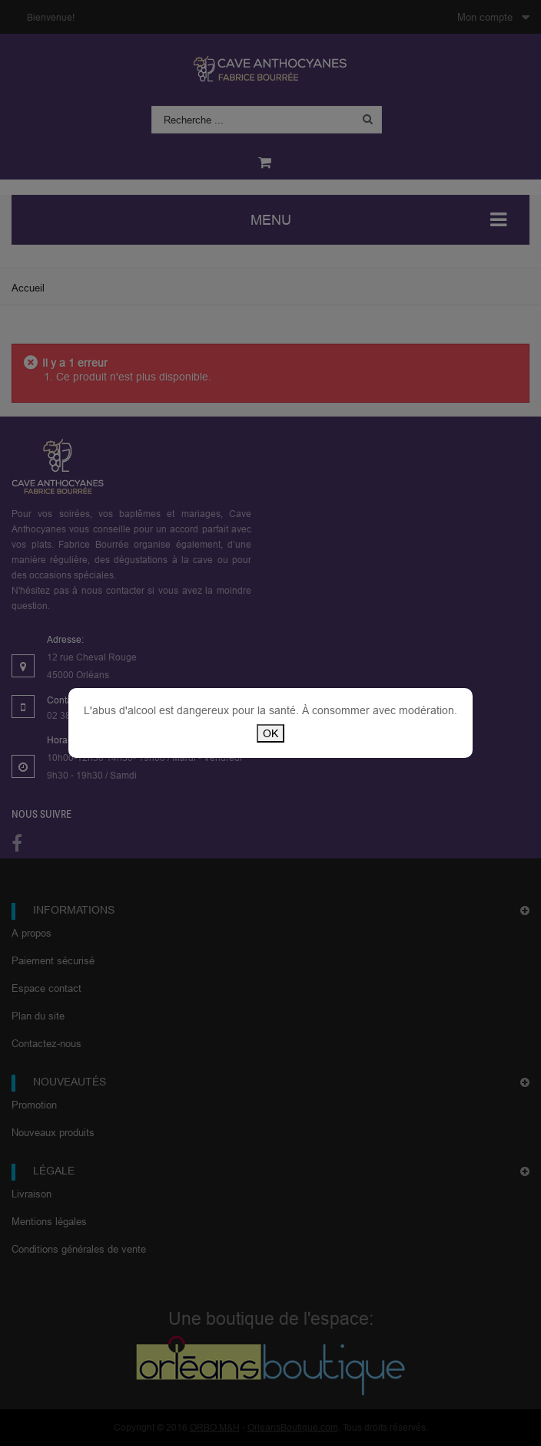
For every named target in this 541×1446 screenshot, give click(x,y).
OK (270, 733)
